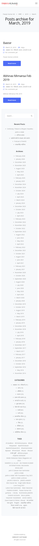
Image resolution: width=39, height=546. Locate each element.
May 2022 (20, 241)
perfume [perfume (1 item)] (8, 493)
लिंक (19, 423)
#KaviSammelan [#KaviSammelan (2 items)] (26, 448)
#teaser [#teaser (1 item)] (30, 451)
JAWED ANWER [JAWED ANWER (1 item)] (25, 480)
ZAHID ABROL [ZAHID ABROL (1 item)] (27, 498)
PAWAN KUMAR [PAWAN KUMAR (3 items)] (12, 490)
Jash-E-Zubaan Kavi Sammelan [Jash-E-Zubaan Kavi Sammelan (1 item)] (19, 470)
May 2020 (20, 291)
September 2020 (20, 279)
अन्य (19, 388)
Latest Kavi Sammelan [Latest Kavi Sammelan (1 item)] (13, 488)
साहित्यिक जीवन (19, 432)
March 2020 (20, 298)
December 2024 (20, 184)
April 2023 (20, 216)
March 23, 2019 (11, 47)
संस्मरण (19, 429)
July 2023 (20, 213)
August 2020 (20, 282)
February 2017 (20, 354)
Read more (12, 63)
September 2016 (20, 367)
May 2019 (20, 313)
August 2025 (20, 168)
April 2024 (20, 197)
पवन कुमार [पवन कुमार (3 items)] (10, 503)
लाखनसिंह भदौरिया (20, 144)
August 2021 (20, 257)
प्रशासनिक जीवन (19, 416)
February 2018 (20, 339)
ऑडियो (19, 391)
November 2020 (20, 272)
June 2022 (20, 238)
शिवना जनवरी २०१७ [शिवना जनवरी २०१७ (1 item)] (16, 505)
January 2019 (20, 323)
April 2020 (20, 295)
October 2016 (20, 364)
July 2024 (20, 194)
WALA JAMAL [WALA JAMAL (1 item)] (25, 495)
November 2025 (20, 165)
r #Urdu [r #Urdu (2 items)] (15, 493)
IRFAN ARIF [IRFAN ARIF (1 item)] (19, 468)
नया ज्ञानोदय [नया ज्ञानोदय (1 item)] (30, 500)
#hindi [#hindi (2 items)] (30, 443)
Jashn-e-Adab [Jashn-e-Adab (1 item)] (19, 473)
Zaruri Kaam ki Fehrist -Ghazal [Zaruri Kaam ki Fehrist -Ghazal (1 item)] (15, 500)
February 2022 (20, 247)
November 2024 (20, 187)
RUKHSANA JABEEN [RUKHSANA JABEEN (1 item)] (26, 493)
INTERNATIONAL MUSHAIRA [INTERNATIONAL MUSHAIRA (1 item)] (19, 465)
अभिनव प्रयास (20, 135)
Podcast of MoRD (20, 141)
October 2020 (20, 276)
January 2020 (20, 301)
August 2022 (20, 235)
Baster (7, 43)
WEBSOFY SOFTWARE (19, 537)
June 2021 (20, 260)
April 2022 (20, 244)
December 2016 (20, 361)
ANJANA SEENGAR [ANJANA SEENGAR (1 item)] (19, 456)
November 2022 (20, 225)
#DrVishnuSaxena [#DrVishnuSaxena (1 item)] (21, 443)
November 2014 (20, 373)
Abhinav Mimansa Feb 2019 (17, 77)
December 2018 (20, 326)
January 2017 (20, 358)
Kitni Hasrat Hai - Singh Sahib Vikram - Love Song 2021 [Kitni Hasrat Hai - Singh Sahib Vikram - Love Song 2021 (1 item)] (19, 484)
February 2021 (20, 266)
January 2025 (20, 181)
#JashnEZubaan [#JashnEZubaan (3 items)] (23, 446)
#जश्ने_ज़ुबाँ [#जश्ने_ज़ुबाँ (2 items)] (13, 453)
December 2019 (20, 304)
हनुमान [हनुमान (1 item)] (25, 505)
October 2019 (20, 307)
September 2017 (20, 348)
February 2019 (20, 320)
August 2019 (20, 310)
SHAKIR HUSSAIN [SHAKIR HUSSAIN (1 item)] (14, 495)
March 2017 (20, 351)
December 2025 (20, 162)
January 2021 (20, 269)
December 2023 (20, 206)
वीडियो (19, 426)
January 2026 (20, 159)
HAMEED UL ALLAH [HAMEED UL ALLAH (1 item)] (11, 463)
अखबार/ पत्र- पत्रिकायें (12, 50)
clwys (23, 47)
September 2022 (20, 232)
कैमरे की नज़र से (19, 407)
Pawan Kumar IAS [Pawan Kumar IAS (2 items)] (25, 490)
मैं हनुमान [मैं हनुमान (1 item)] (16, 503)
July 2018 (20, 332)
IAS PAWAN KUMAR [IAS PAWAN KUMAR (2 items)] (26, 463)
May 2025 (20, 172)
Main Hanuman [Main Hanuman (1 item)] (27, 488)
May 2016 (20, 370)
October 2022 (20, 228)
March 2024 (20, 200)
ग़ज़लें (18, 410)
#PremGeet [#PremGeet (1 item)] (16, 451)
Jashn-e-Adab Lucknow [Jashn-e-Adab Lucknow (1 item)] (19, 478)
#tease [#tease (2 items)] (23, 451)
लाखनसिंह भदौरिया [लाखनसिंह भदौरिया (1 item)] (26, 503)
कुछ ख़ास (18, 404)
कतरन (20, 50)
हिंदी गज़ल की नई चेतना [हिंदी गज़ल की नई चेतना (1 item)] (19, 508)
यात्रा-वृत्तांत (19, 419)
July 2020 (20, 285)
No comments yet (11, 52)
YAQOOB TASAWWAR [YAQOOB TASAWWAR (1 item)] (13, 498)
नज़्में (19, 413)
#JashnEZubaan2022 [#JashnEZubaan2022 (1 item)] (13, 448)
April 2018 (20, 335)
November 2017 (20, 345)
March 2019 (20, 317)
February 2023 (20, 219)
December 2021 (20, 250)
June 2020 (20, 288)
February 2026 (20, 156)
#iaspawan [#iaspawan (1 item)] (13, 446)
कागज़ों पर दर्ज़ (27, 50)
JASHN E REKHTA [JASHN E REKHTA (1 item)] (13, 480)
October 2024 (20, 191)
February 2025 (20, 178)
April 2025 (20, 175)
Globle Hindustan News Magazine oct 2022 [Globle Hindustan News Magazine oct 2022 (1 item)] (19, 459)
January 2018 (20, 342)
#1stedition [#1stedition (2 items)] (9, 443)
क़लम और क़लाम (19, 397)
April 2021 (20, 263)
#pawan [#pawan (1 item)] (8, 451)
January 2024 (20, 203)
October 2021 (20, 254)
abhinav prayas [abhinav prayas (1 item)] (23, 453)
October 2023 (20, 209)
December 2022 (20, 222)
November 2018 (20, 329)
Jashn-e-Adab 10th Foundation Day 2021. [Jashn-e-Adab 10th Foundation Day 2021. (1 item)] (19, 475)
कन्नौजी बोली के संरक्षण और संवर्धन (20, 138)
